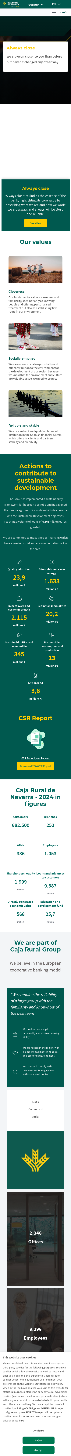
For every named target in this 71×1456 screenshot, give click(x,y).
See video (35, 223)
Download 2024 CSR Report (35, 766)
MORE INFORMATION (34, 1416)
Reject (38, 1440)
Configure (38, 1430)
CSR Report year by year (35, 758)
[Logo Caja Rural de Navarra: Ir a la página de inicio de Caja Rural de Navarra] (10, 4)
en (54, 4)
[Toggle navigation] (60, 12)
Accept (38, 1450)
